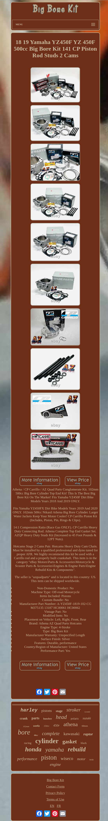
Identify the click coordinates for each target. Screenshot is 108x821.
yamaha (54, 749)
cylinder (47, 741)
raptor (88, 734)
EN (52, 806)
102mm (26, 726)
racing (27, 743)
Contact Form (55, 786)
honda (33, 749)
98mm (85, 725)
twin (91, 759)
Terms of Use (55, 799)
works (36, 725)
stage (59, 711)
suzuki (87, 718)
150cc (46, 726)
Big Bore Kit (55, 780)
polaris (75, 718)
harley (29, 710)
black (84, 743)
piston (49, 757)
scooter (87, 712)
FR (59, 806)
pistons (46, 711)
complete (51, 733)
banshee (47, 718)
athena (70, 724)
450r (56, 725)
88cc (36, 735)
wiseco (67, 758)
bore (24, 732)
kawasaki (71, 733)
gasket (69, 742)
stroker (73, 710)
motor (81, 759)
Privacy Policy (55, 793)
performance (27, 759)
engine (55, 764)
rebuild (77, 749)
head (61, 717)
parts (35, 718)
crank (24, 718)
